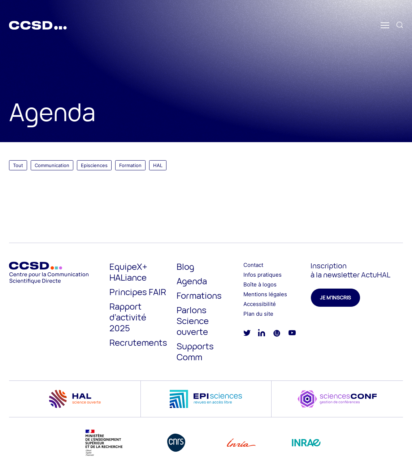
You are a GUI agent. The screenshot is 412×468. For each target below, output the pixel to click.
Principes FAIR (137, 292)
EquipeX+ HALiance (128, 271)
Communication (52, 165)
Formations (199, 295)
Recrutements (138, 342)
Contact (253, 264)
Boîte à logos (260, 284)
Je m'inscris (335, 297)
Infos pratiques (262, 274)
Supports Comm (195, 351)
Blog (185, 266)
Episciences (94, 165)
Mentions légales (265, 294)
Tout (18, 165)
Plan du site (258, 313)
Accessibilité (259, 304)
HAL (157, 165)
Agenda (192, 281)
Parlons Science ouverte (193, 320)
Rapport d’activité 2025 (127, 317)
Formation (130, 165)
